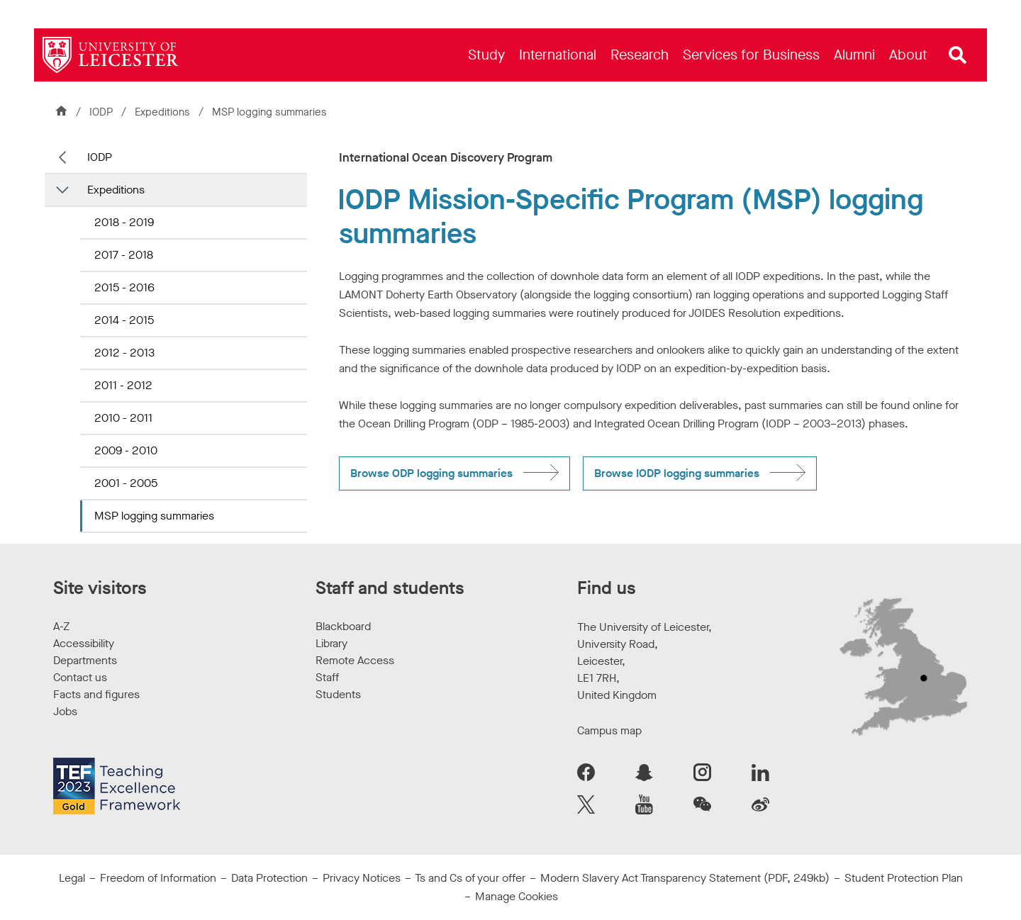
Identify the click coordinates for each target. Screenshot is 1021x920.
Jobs (65, 711)
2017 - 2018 (123, 254)
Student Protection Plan (903, 877)
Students (338, 694)
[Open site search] (958, 55)
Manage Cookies (516, 896)
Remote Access (355, 660)
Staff (327, 677)
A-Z (61, 626)
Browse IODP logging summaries (676, 473)
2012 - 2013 (124, 352)
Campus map (609, 730)
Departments (85, 660)
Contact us (80, 677)
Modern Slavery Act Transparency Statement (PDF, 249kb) (685, 877)
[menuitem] (486, 55)
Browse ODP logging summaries (431, 473)
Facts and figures (96, 694)
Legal (72, 877)
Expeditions (164, 112)
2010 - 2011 (123, 417)
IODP (101, 112)
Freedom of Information (158, 877)
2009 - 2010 (125, 450)
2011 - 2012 (123, 385)
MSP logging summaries (154, 515)
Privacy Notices (362, 877)
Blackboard (343, 626)
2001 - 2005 (125, 483)
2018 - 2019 (124, 222)
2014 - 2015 (124, 320)
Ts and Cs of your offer (470, 877)
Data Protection (269, 877)
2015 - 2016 (124, 287)
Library (331, 643)
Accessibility (83, 643)
